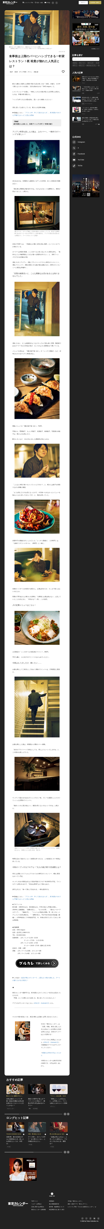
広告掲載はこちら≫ (95, 48)
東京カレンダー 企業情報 (38, 1209)
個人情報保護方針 (54, 1204)
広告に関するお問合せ (37, 1206)
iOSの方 (37, 1003)
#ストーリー (82, 63)
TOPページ (34, 1201)
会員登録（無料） (95, 2)
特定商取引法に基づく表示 (56, 1209)
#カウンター (91, 63)
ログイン (83, 2)
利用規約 (51, 1201)
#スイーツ (81, 65)
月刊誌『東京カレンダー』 (75, 1201)
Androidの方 (45, 1003)
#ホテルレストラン (91, 65)
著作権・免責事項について (56, 1206)
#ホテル (75, 63)
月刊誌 (47, 2)
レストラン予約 (27, 2)
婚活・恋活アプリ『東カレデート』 (78, 1204)
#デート (75, 65)
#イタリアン (99, 63)
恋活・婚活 (39, 2)
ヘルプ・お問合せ (36, 1204)
